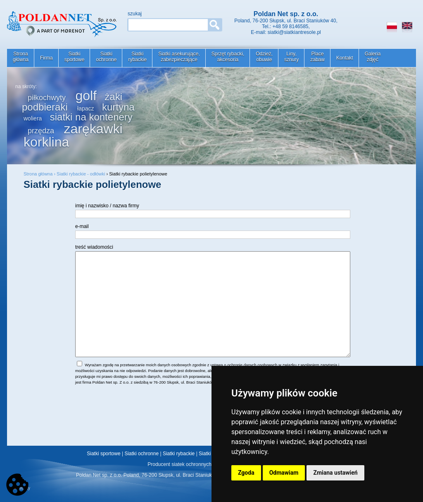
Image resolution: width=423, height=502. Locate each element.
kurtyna (118, 107)
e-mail (82, 226)
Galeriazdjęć (373, 56)
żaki (113, 96)
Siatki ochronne (141, 453)
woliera (33, 118)
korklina (46, 142)
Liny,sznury (291, 56)
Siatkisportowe (74, 56)
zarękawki (93, 128)
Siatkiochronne (106, 56)
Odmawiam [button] (284, 472)
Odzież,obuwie (264, 56)
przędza (41, 131)
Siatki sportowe (103, 453)
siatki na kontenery (91, 116)
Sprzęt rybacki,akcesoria (228, 56)
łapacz (85, 108)
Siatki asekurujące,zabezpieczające (179, 56)
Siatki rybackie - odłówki (81, 173)
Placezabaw (317, 56)
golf (86, 95)
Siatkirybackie (137, 56)
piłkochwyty (47, 98)
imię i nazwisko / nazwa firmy (107, 206)
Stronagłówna (21, 56)
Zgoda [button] (246, 472)
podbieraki (45, 107)
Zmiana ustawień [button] (335, 472)
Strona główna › (40, 173)
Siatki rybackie (179, 453)
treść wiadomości (94, 247)
